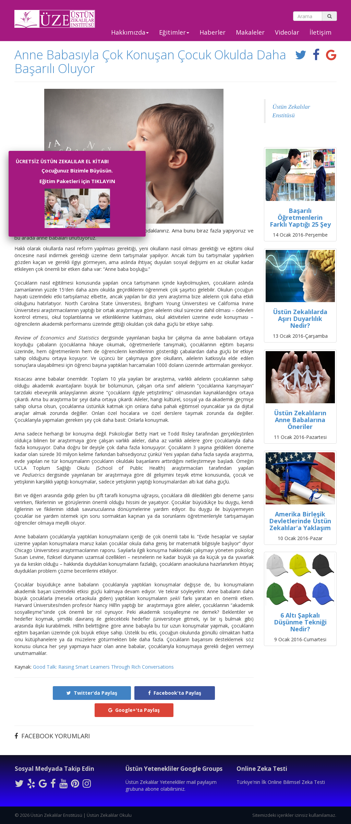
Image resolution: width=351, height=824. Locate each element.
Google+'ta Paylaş (134, 710)
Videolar (287, 32)
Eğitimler (174, 32)
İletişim (320, 32)
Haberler (212, 32)
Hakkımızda (130, 32)
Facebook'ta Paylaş (174, 693)
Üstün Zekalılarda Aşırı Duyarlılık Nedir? (300, 319)
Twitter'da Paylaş (91, 693)
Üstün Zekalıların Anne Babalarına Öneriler (300, 420)
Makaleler (250, 32)
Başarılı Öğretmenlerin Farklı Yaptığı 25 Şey (300, 217)
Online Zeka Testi (262, 769)
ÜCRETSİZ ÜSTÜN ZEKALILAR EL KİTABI (62, 161)
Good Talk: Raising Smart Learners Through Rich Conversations (103, 667)
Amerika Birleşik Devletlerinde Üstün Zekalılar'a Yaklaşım (300, 521)
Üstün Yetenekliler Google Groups (173, 769)
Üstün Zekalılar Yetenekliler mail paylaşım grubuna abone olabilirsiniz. (171, 785)
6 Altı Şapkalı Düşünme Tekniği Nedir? (300, 622)
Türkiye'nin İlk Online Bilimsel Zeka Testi (281, 782)
